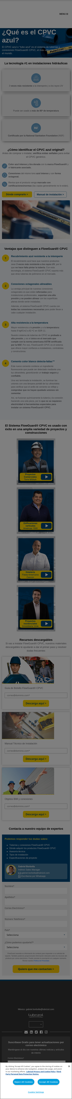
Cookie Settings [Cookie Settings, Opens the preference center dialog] (36, 1092)
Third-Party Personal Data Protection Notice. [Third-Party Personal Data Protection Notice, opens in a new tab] (33, 1072)
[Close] (69, 1066)
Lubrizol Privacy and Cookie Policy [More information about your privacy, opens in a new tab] (41, 1071)
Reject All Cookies (23, 1082)
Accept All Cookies (48, 1082)
